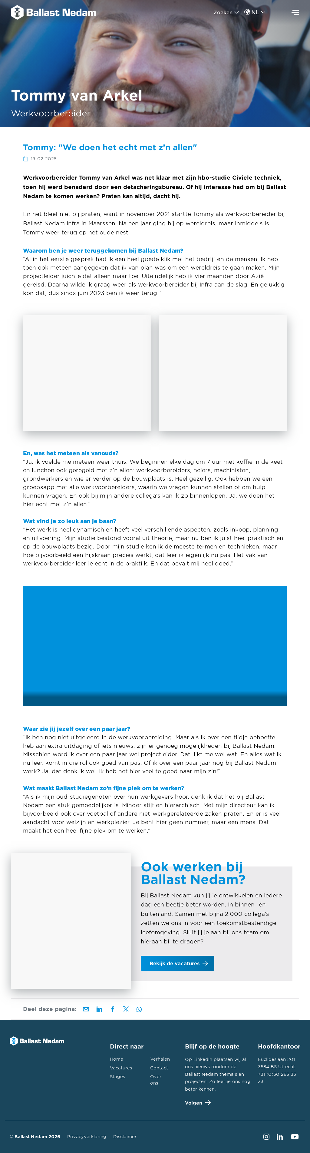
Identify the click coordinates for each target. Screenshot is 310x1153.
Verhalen (160, 1059)
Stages (117, 1076)
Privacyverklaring (86, 1136)
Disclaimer (125, 1136)
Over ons (155, 1079)
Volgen (196, 1102)
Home (116, 1059)
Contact (159, 1067)
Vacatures (121, 1067)
